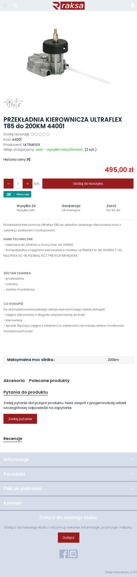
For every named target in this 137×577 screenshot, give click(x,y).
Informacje (68, 459)
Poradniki (68, 474)
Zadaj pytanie (20, 418)
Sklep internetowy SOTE (121, 572)
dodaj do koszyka (88, 183)
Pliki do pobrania (68, 488)
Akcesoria (14, 380)
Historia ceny (16, 159)
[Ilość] (18, 183)
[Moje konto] (132, 5)
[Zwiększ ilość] (8, 183)
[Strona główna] (68, 5)
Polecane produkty (49, 380)
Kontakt (13, 503)
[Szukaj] (15, 5)
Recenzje (12, 438)
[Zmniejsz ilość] (27, 183)
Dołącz (69, 537)
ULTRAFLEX (31, 144)
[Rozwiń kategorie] (5, 5)
